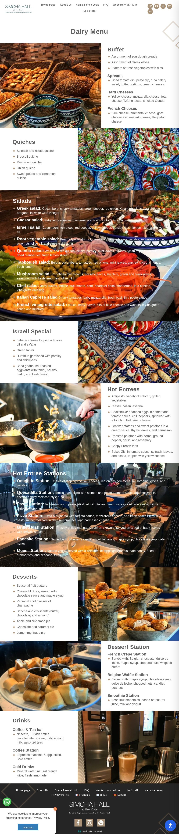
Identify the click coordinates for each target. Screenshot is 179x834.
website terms (154, 790)
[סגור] (55, 809)
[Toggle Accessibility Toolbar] (170, 825)
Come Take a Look (87, 4)
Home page (48, 4)
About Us (66, 4)
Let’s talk (89, 11)
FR (156, 6)
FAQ (105, 4)
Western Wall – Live (125, 4)
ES (150, 11)
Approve (28, 827)
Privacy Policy (60, 795)
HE (150, 6)
